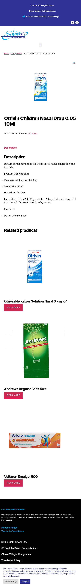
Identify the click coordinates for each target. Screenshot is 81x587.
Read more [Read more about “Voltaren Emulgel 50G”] (13, 482)
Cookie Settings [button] (11, 581)
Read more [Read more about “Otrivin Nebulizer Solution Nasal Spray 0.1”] (13, 306)
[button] (40, 44)
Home (6, 53)
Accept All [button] (25, 581)
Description (10, 147)
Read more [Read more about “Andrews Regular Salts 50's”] (13, 394)
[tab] (10, 147)
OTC (13, 53)
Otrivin (19, 53)
